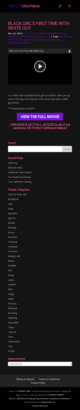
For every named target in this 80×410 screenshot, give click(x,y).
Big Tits (12, 218)
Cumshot (22, 36)
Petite (11, 298)
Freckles (12, 265)
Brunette (12, 237)
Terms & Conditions (49, 379)
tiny (27, 42)
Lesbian (12, 284)
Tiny (10, 346)
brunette (41, 39)
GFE (10, 270)
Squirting (12, 317)
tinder (22, 42)
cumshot (51, 39)
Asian (10, 208)
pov (59, 39)
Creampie (13, 246)
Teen (47, 36)
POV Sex (39, 36)
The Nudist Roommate (19, 177)
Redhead (12, 308)
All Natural (48, 33)
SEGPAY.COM (24, 391)
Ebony (31, 36)
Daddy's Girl (14, 256)
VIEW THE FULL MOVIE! (40, 116)
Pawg (11, 294)
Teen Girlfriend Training (19, 181)
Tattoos (12, 331)
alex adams (65, 36)
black (23, 39)
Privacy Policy (38, 382)
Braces (11, 232)
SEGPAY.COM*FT (57, 395)
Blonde (11, 222)
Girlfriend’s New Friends (20, 172)
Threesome (14, 341)
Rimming (12, 313)
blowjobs (31, 39)
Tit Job (11, 351)
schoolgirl (13, 42)
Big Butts (59, 33)
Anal (10, 203)
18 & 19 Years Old (33, 33)
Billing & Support (25, 379)
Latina (11, 279)
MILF (10, 289)
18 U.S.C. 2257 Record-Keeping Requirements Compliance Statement (39, 398)
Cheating (12, 241)
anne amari (13, 39)
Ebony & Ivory (15, 167)
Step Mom (13, 322)
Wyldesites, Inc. (49, 402)
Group (11, 275)
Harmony (12, 162)
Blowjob (12, 36)
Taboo (11, 327)
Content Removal (40, 406)
